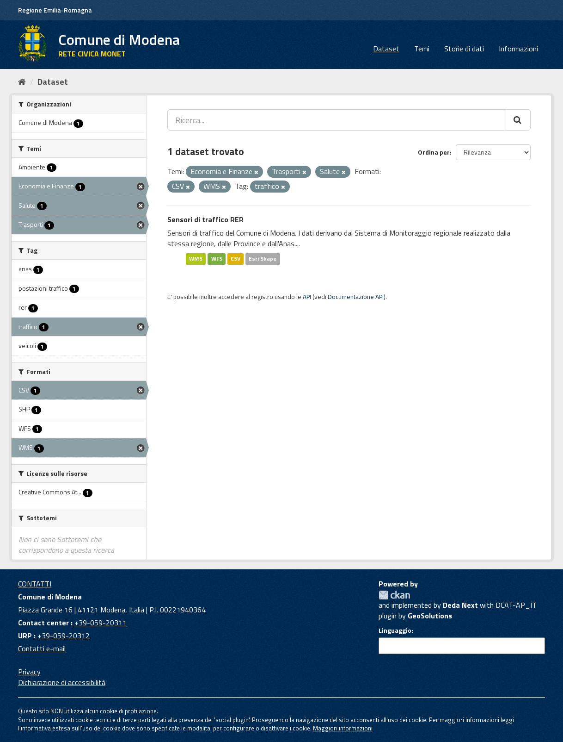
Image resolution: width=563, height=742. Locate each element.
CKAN (394, 595)
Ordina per (434, 152)
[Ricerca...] (336, 120)
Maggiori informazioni (343, 728)
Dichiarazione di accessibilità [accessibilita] (61, 682)
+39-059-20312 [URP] (63, 635)
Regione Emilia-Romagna (55, 10)
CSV (235, 258)
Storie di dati (464, 48)
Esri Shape (262, 258)
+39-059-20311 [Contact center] (100, 622)
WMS (195, 258)
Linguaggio (395, 630)
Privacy (29, 671)
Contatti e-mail (42, 648)
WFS (216, 258)
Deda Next (460, 605)
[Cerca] (518, 120)
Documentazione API (356, 296)
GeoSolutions (430, 615)
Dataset (386, 48)
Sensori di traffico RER (205, 219)
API (307, 296)
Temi (421, 48)
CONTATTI (34, 583)
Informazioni (518, 48)
